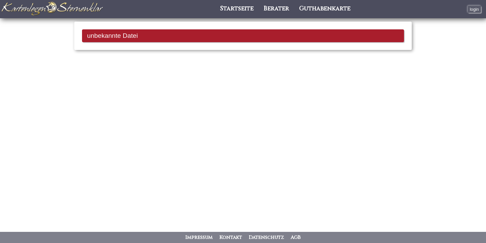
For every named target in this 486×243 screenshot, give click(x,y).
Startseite (236, 9)
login (474, 9)
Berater (276, 9)
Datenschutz (266, 237)
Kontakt (230, 237)
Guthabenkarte (324, 9)
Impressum (199, 237)
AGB (296, 237)
